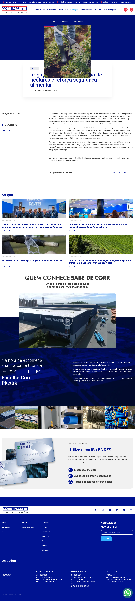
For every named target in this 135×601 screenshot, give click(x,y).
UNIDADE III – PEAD (112, 572)
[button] (4, 130)
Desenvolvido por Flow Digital (12, 594)
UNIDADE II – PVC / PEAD (79, 572)
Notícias (65, 22)
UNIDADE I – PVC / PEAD (44, 572)
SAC (3, 572)
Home (55, 22)
